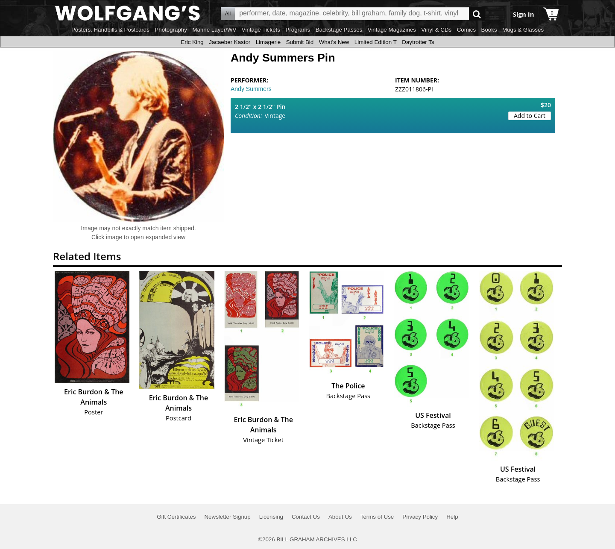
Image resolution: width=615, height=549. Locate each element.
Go (477, 14)
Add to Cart (529, 116)
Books (489, 29)
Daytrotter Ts (418, 42)
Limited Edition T (375, 42)
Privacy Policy (420, 517)
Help (452, 517)
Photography (171, 29)
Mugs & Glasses (523, 29)
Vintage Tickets (261, 29)
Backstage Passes (339, 29)
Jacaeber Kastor (229, 42)
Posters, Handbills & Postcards (110, 29)
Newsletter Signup (227, 517)
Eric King (192, 42)
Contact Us (306, 517)
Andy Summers (251, 88)
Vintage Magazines (392, 29)
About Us (340, 517)
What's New (334, 42)
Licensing (271, 517)
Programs (297, 29)
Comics (466, 29)
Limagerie (268, 42)
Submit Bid (299, 42)
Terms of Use (377, 517)
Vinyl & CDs (436, 29)
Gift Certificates (176, 517)
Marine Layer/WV (214, 29)
